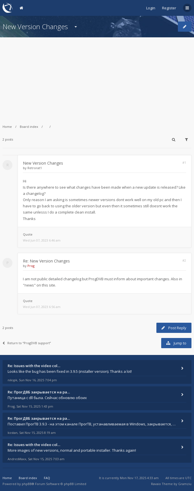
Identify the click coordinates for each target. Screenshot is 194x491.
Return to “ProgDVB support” (27, 343)
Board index (29, 126)
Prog (31, 266)
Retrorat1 (34, 168)
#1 (184, 162)
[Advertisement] (97, 77)
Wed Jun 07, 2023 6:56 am (42, 307)
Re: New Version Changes (46, 261)
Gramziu (184, 484)
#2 (184, 260)
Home (7, 126)
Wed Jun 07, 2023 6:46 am (42, 240)
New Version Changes (35, 26)
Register (169, 7)
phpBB (27, 484)
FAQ (47, 478)
